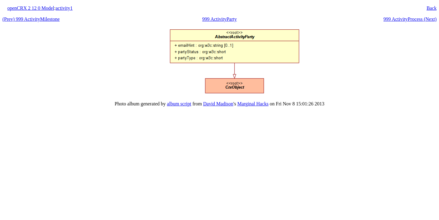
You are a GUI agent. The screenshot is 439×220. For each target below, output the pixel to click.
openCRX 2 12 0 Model (30, 8)
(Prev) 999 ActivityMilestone (31, 19)
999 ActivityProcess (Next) (410, 19)
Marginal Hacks (252, 103)
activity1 (64, 8)
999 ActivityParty (219, 19)
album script (179, 103)
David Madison (218, 103)
